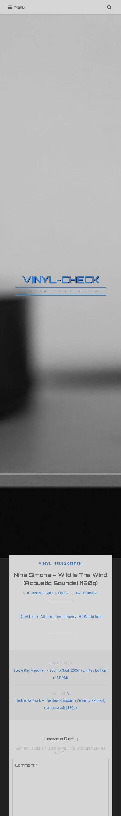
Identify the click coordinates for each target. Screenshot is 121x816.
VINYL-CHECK (60, 279)
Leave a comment (86, 593)
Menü (16, 7)
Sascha (63, 593)
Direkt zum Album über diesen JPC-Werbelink (61, 616)
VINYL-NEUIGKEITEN (60, 564)
